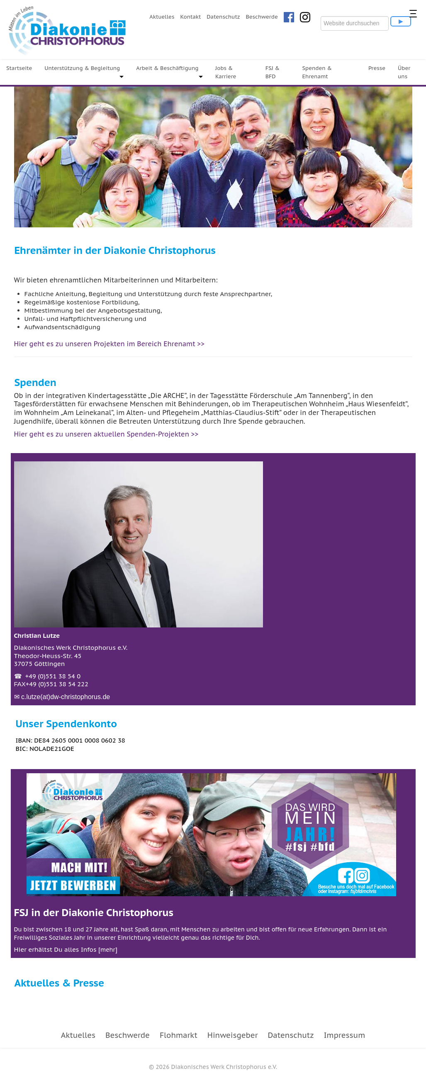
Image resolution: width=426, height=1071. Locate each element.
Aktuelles (161, 16)
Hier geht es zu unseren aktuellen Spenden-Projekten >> (106, 434)
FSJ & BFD (272, 72)
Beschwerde (262, 16)
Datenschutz (223, 16)
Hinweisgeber (232, 1035)
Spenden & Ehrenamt (317, 72)
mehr (107, 949)
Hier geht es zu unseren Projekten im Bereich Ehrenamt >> (109, 344)
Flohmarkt (178, 1035)
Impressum (344, 1035)
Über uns (404, 72)
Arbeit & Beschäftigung (167, 68)
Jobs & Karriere (225, 72)
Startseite (19, 68)
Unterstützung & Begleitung (82, 68)
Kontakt (190, 16)
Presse (376, 68)
